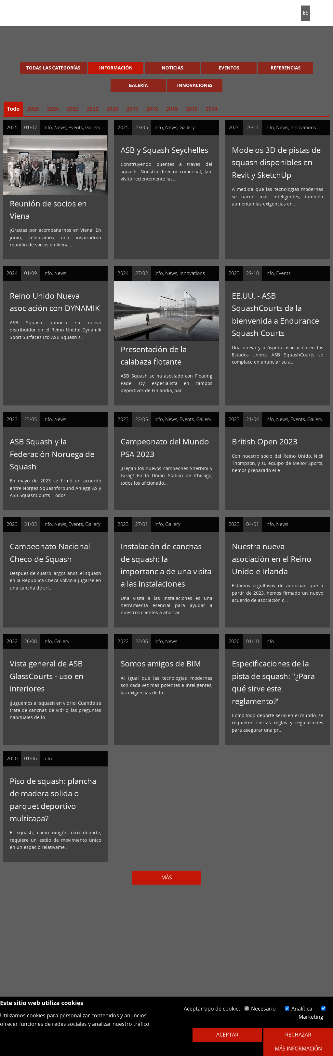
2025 (33, 108)
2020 (112, 108)
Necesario (260, 1008)
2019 (132, 108)
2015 (192, 108)
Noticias (172, 68)
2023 (73, 108)
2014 (212, 108)
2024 (53, 108)
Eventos (229, 68)
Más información (298, 1048)
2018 (152, 108)
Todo (13, 108)
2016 (172, 108)
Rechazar (298, 1034)
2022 (93, 108)
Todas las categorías (53, 68)
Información (116, 68)
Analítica (298, 1008)
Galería (138, 85)
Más (166, 877)
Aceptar (227, 1034)
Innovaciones (195, 85)
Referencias (285, 68)
